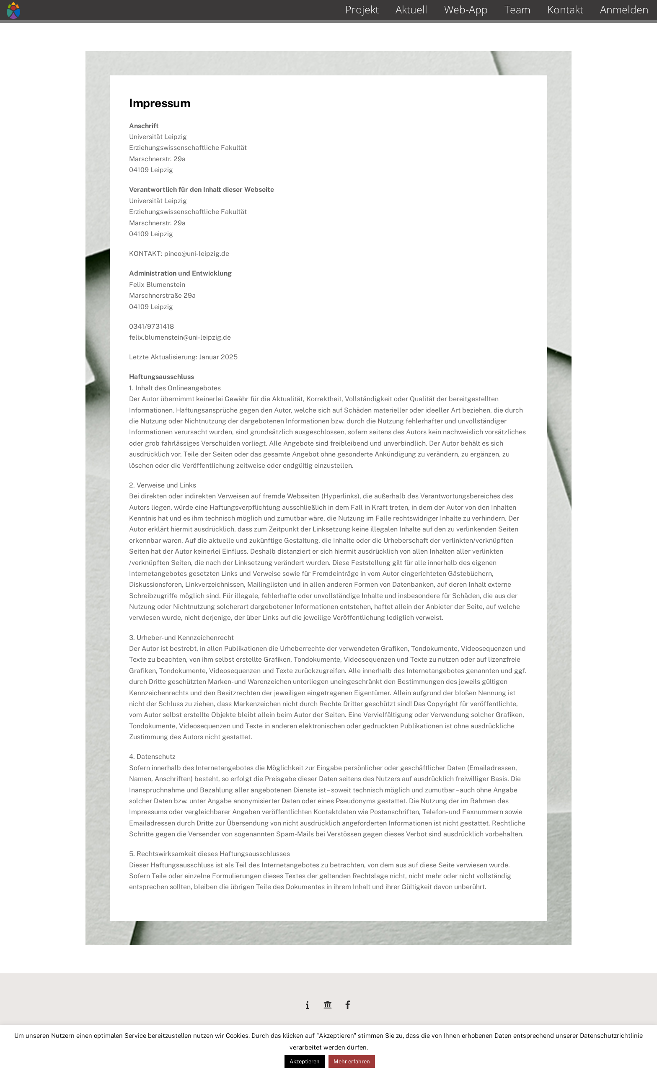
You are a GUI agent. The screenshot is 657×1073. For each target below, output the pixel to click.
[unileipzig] (327, 1003)
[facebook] (347, 1003)
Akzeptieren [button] (305, 1061)
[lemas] (307, 1003)
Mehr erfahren (352, 1061)
